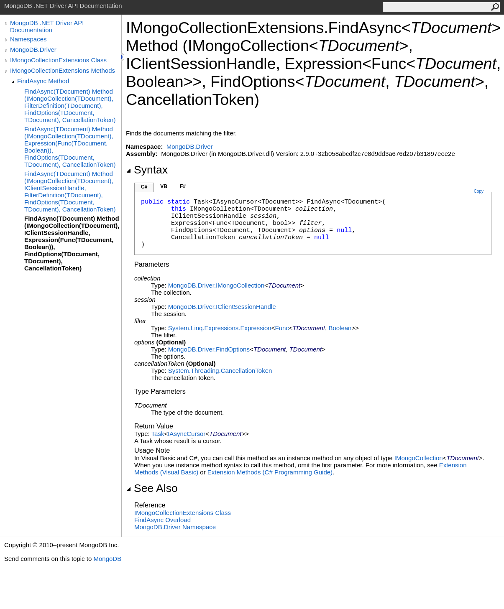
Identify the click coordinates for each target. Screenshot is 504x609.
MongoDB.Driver (33, 49)
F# (183, 186)
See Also (152, 488)
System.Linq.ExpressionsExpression (219, 327)
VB (163, 186)
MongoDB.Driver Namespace (175, 526)
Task (157, 433)
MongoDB (107, 558)
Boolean (339, 327)
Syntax (147, 169)
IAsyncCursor (186, 433)
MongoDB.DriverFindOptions (209, 349)
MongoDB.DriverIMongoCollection (216, 285)
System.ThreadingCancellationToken (220, 370)
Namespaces (28, 39)
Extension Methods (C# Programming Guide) (270, 472)
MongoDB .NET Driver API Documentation (47, 26)
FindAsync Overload (162, 519)
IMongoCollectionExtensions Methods (62, 70)
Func (282, 327)
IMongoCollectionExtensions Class (58, 60)
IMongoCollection (418, 457)
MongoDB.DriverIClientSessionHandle (222, 306)
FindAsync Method (43, 80)
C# (144, 187)
